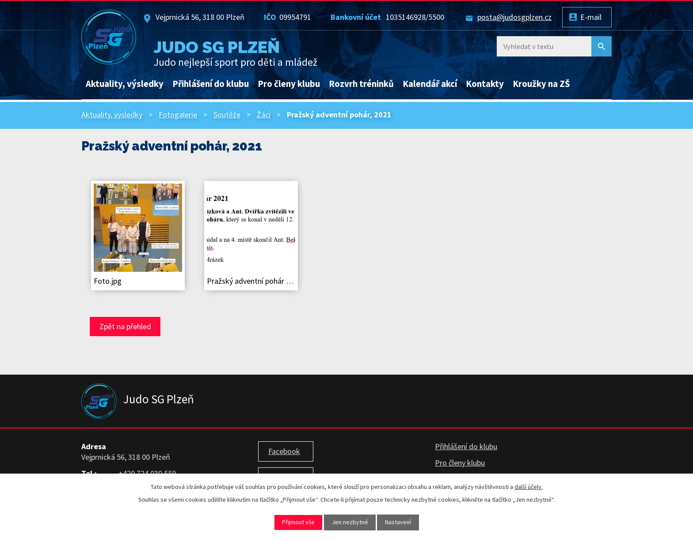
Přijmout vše (298, 522)
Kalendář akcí (430, 84)
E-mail (591, 17)
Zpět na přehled (125, 326)
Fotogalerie (178, 114)
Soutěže (226, 114)
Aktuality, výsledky (125, 84)
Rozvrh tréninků (361, 84)
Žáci (263, 114)
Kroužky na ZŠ (541, 84)
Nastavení (398, 522)
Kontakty (485, 84)
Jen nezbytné (350, 522)
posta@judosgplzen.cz (514, 17)
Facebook (284, 451)
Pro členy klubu (289, 84)
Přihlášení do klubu (210, 84)
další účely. (528, 487)
